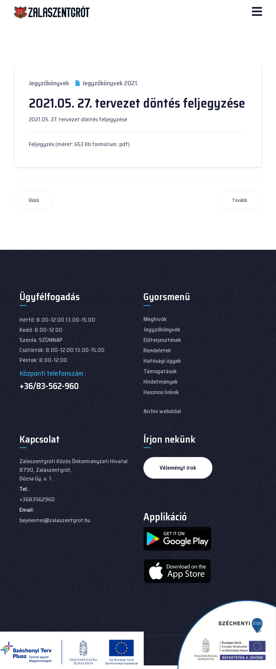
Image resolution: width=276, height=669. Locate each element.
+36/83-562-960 (49, 386)
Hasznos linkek (161, 392)
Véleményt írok (178, 467)
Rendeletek (157, 350)
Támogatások (160, 371)
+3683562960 (37, 499)
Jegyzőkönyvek (49, 83)
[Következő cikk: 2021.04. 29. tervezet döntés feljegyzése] (239, 200)
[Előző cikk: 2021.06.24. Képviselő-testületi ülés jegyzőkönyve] (34, 200)
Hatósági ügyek (162, 360)
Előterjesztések (162, 339)
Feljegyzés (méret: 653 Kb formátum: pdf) (79, 144)
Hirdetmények (160, 381)
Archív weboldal (162, 411)
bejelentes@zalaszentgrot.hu (54, 520)
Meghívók (155, 319)
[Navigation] (257, 12)
